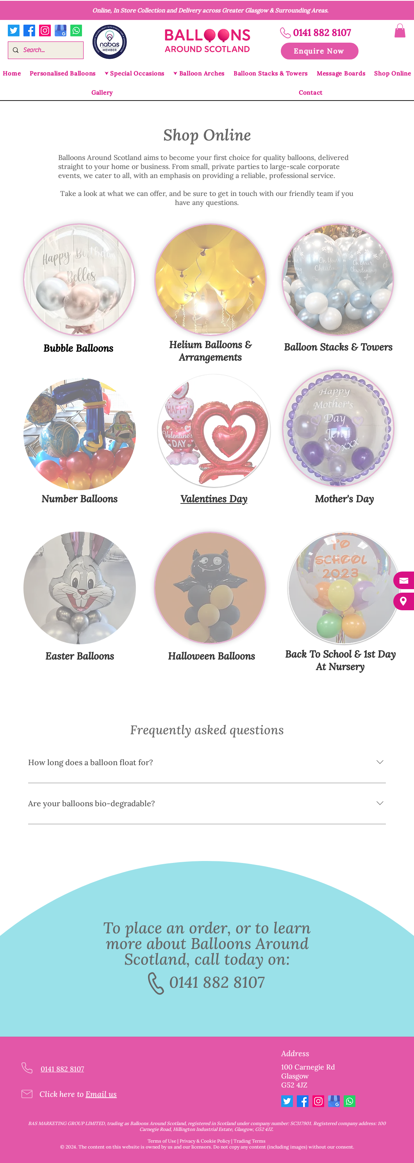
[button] (400, 30)
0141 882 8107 (216, 982)
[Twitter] (14, 30)
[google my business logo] (60, 30)
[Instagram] (45, 30)
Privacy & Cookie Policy (205, 1141)
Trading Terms (250, 1141)
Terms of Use (162, 1141)
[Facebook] (29, 30)
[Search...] (45, 50)
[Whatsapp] (76, 30)
